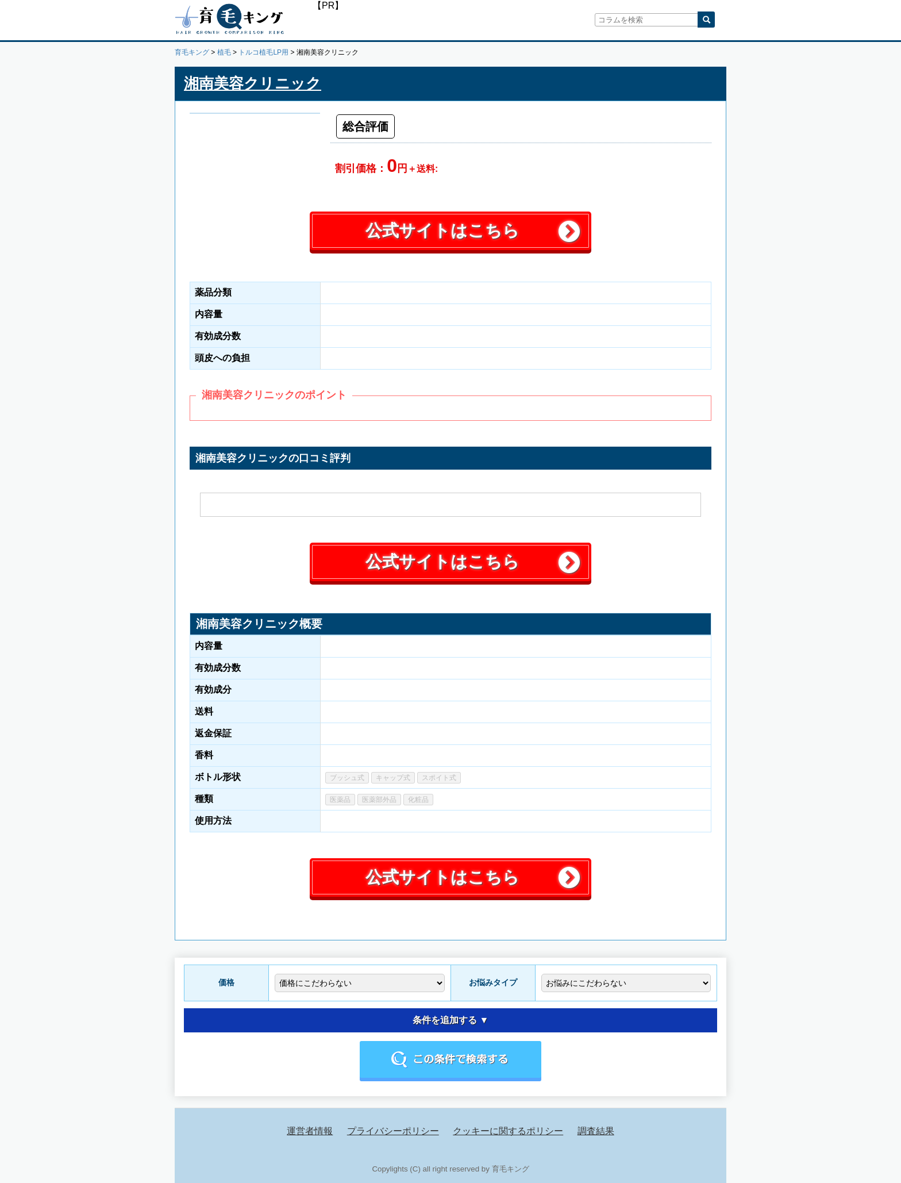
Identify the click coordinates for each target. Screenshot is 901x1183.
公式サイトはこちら (442, 230)
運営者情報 (310, 1131)
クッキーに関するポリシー (508, 1131)
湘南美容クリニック (252, 83)
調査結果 (595, 1131)
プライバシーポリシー (393, 1131)
